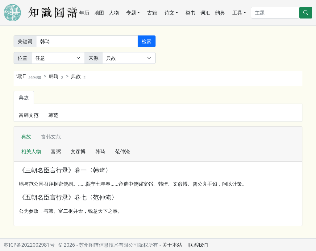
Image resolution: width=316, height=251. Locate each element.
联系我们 (198, 244)
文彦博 (78, 151)
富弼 (56, 151)
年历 (84, 12)
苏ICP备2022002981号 (29, 244)
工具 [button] (237, 12)
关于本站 (172, 244)
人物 (114, 12)
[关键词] (87, 41)
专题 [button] (131, 12)
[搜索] (275, 13)
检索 (147, 41)
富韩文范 (29, 115)
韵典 (220, 12)
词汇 (205, 12)
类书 (190, 12)
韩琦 (56, 76)
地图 (99, 12)
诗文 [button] (169, 12)
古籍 (152, 12)
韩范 (53, 115)
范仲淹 (122, 151)
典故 (78, 76)
